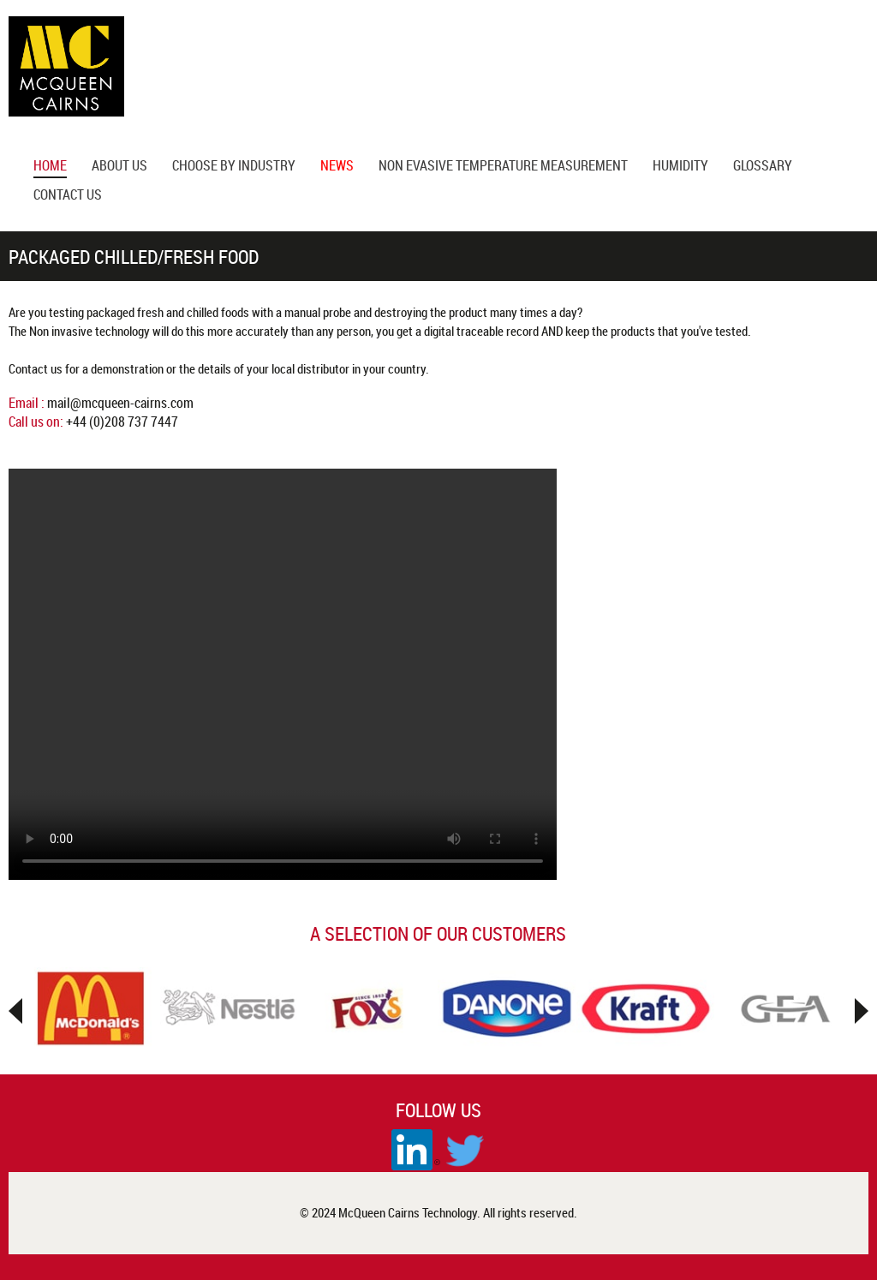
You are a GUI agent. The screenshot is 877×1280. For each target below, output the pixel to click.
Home (50, 167)
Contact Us (67, 196)
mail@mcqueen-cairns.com (120, 402)
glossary (762, 167)
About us (119, 167)
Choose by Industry (233, 167)
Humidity (680, 167)
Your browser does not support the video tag (283, 674)
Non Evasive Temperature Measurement (503, 167)
